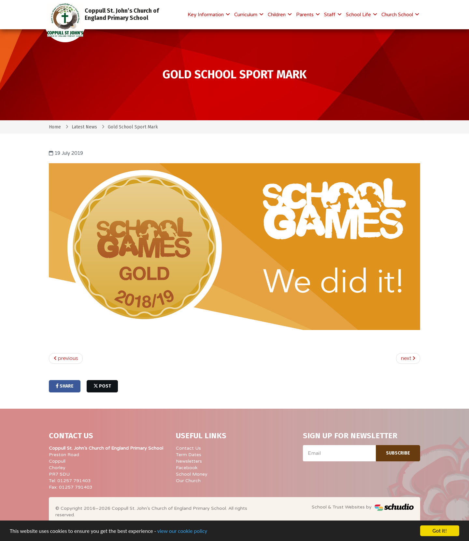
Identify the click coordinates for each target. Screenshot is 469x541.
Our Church (188, 480)
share (65, 386)
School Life (359, 15)
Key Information (206, 15)
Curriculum (246, 15)
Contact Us (188, 448)
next (408, 358)
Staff (330, 15)
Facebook (186, 467)
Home (55, 127)
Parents (305, 15)
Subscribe (398, 453)
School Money (191, 474)
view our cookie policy (182, 531)
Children (277, 15)
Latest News (84, 127)
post (102, 386)
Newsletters (189, 461)
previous (66, 358)
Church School (397, 15)
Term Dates (188, 454)
